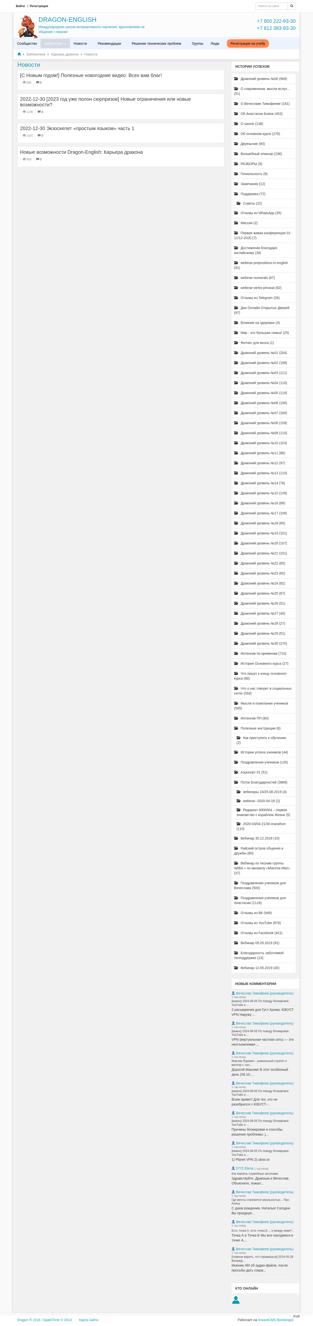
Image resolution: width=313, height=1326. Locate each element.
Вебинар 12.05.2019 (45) (256, 968)
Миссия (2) (246, 223)
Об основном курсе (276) (257, 134)
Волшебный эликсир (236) (258, 154)
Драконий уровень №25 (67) (259, 593)
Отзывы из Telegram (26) (257, 298)
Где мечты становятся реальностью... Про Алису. (260, 1201)
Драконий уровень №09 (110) (260, 433)
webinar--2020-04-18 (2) (258, 801)
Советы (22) (249, 203)
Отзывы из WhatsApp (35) (257, 213)
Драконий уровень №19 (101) (260, 533)
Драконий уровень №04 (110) (260, 383)
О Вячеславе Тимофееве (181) (262, 104)
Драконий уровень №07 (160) (260, 413)
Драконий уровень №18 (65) (259, 523)
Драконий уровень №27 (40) (259, 613)
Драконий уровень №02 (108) (260, 363)
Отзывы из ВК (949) (253, 913)
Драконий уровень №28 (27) (259, 623)
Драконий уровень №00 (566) (260, 79)
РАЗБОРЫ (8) (248, 164)
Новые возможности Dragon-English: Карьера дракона (81, 152)
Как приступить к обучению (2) (261, 740)
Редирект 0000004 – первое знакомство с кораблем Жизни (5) (263, 812)
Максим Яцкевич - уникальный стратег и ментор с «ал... (259, 1063)
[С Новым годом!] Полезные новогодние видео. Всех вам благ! (91, 75)
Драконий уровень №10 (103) (260, 443)
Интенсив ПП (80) (251, 718)
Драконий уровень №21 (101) (260, 553)
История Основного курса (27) (261, 663)
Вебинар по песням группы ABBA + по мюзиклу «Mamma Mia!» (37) (262, 868)
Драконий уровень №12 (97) (259, 463)
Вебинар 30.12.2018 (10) (256, 838)
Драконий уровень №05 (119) (260, 393)
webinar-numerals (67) (254, 278)
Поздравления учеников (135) (261, 762)
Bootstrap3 (285, 1320)
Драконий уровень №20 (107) (260, 543)
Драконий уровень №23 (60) (259, 573)
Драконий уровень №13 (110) (260, 473)
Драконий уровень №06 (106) (260, 403)
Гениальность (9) (251, 174)
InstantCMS (267, 1320)
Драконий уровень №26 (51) (259, 603)
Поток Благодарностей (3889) (260, 782)
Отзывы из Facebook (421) (258, 933)
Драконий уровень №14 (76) (259, 483)
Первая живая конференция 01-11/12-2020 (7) (262, 235)
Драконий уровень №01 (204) (260, 353)
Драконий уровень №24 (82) (259, 583)
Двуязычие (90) (249, 144)
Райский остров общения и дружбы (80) (258, 850)
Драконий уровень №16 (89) (259, 503)
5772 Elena (244, 1168)
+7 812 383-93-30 (276, 28)
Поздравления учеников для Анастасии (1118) (260, 900)
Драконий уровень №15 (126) (260, 493)
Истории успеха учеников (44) (261, 752)
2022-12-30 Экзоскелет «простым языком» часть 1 (77, 128)
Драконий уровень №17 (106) (260, 513)
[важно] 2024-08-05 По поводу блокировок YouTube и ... (260, 1003)
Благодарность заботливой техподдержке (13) (259, 955)
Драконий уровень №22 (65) (259, 563)
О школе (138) (248, 124)
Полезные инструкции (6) (257, 728)
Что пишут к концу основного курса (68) (260, 676)
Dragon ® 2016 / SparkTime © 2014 (44, 1320)
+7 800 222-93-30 (276, 21)
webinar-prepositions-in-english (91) (261, 265)
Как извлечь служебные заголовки (255, 1173)
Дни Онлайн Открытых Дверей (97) (261, 310)
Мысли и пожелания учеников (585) (261, 705)
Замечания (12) (249, 184)
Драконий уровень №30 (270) (260, 643)
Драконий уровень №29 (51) (259, 633)
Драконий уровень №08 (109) (260, 423)
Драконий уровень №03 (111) (260, 373)
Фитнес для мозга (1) (254, 343)
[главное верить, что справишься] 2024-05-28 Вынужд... (262, 1258)
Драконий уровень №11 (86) (259, 453)
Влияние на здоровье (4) (257, 323)
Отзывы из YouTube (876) (257, 923)
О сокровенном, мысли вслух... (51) (262, 91)
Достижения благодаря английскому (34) (255, 250)
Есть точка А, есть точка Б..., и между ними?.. (263, 1230)
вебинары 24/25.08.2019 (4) (261, 792)
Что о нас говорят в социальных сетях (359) (263, 690)
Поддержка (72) (250, 194)
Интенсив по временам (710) (260, 653)
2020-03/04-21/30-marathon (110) (261, 826)
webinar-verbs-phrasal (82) (257, 288)
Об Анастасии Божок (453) (258, 114)
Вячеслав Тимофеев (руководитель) (265, 993)
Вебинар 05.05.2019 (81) (256, 943)
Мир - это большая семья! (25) (261, 333)
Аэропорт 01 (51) (251, 772)
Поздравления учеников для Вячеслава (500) (260, 885)
